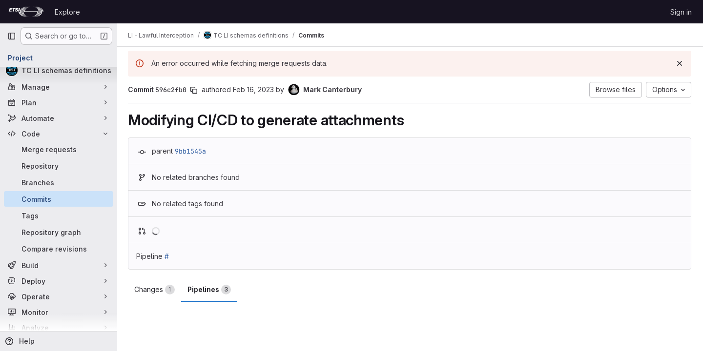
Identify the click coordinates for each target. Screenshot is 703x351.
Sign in (681, 12)
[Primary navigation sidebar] (12, 36)
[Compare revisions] (58, 248)
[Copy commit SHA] (195, 90)
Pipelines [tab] (210, 289)
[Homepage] (26, 12)
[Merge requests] (58, 149)
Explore (67, 12)
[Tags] (58, 215)
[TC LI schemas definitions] (58, 70)
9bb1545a (191, 151)
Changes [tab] (155, 289)
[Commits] (58, 199)
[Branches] (58, 182)
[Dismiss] (679, 63)
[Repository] (58, 166)
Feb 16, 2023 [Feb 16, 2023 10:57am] (254, 89)
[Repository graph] (58, 232)
